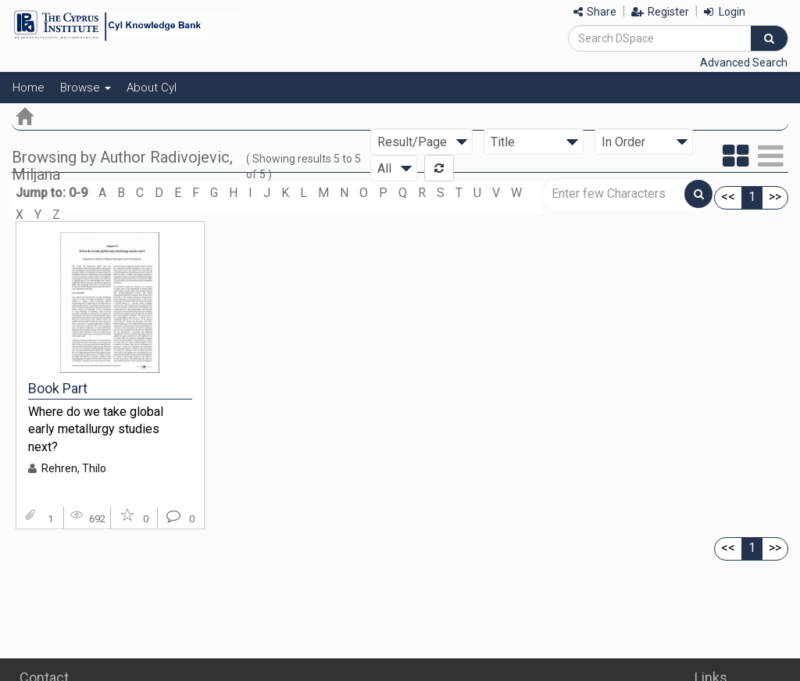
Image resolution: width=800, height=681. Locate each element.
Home (28, 88)
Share (594, 11)
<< (728, 196)
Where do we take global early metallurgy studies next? (95, 429)
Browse (85, 88)
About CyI (152, 88)
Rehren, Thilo (73, 468)
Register (660, 11)
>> (775, 196)
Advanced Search (744, 62)
